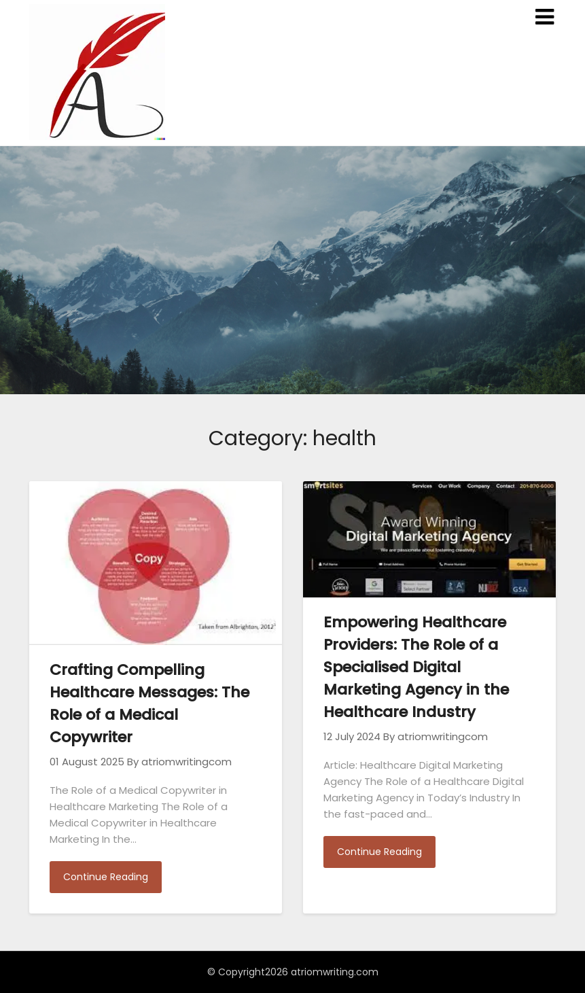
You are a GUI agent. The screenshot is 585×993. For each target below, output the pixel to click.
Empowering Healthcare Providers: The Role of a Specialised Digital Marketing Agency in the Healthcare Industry (416, 667)
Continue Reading (105, 877)
